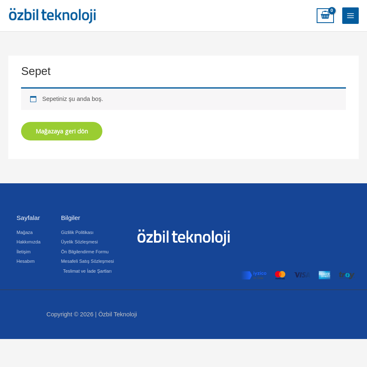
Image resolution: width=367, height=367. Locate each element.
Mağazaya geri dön (62, 131)
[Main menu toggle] (350, 15)
